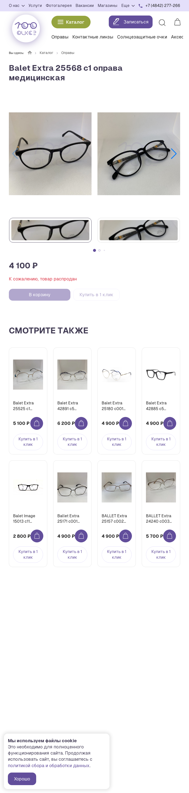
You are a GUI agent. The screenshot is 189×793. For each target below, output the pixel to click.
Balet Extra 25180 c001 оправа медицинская (114, 406)
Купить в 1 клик (96, 294)
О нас (17, 5)
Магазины (107, 5)
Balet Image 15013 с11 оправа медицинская (26, 519)
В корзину (39, 294)
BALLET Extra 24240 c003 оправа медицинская (159, 519)
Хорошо (22, 778)
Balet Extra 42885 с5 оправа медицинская (159, 406)
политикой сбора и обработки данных (49, 765)
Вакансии (85, 5)
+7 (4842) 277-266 (162, 5)
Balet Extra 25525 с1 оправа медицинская (26, 406)
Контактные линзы (92, 36)
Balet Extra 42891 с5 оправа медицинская (70, 406)
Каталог (71, 22)
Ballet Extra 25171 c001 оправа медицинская (70, 519)
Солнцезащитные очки (142, 36)
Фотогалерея (59, 5)
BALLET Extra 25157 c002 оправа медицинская (114, 519)
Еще (128, 5)
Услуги (35, 5)
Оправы (59, 36)
